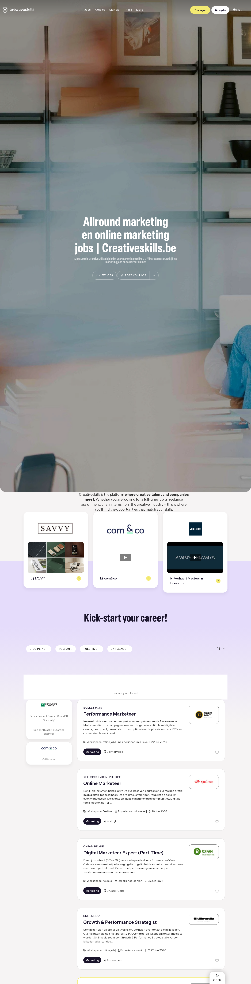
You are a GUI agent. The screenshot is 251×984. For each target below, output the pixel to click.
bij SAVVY (38, 578)
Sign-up (114, 9)
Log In (220, 10)
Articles (100, 9)
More (140, 9)
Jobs (88, 9)
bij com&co (108, 578)
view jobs (104, 275)
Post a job (200, 10)
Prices (128, 9)
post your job (133, 275)
